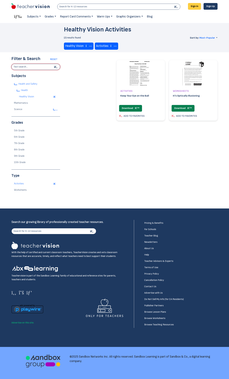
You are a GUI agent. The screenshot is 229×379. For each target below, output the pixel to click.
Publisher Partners (154, 305)
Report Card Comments (75, 16)
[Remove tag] (89, 46)
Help (146, 254)
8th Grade (19, 149)
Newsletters (150, 242)
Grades (49, 16)
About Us (149, 248)
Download (130, 108)
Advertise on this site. (22, 322)
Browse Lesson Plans (155, 311)
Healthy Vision (26, 96)
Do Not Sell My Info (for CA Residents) (164, 299)
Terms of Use (151, 267)
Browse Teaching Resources (159, 324)
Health (24, 90)
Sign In (194, 6)
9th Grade (19, 156)
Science (18, 109)
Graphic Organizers (128, 16)
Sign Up (210, 6)
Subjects (32, 16)
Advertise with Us (153, 292)
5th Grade (19, 130)
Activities (19, 183)
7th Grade (19, 143)
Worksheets (20, 189)
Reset (53, 59)
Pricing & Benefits (153, 223)
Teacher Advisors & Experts (158, 261)
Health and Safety (27, 83)
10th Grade (20, 162)
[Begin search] (56, 66)
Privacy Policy (151, 273)
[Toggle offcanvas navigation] (17, 16)
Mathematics (21, 102)
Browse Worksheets (154, 318)
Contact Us (150, 286)
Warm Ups (103, 16)
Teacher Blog (151, 235)
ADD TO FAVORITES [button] (132, 115)
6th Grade (19, 136)
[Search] (176, 6)
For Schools (150, 229)
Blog (150, 16)
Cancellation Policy (154, 280)
